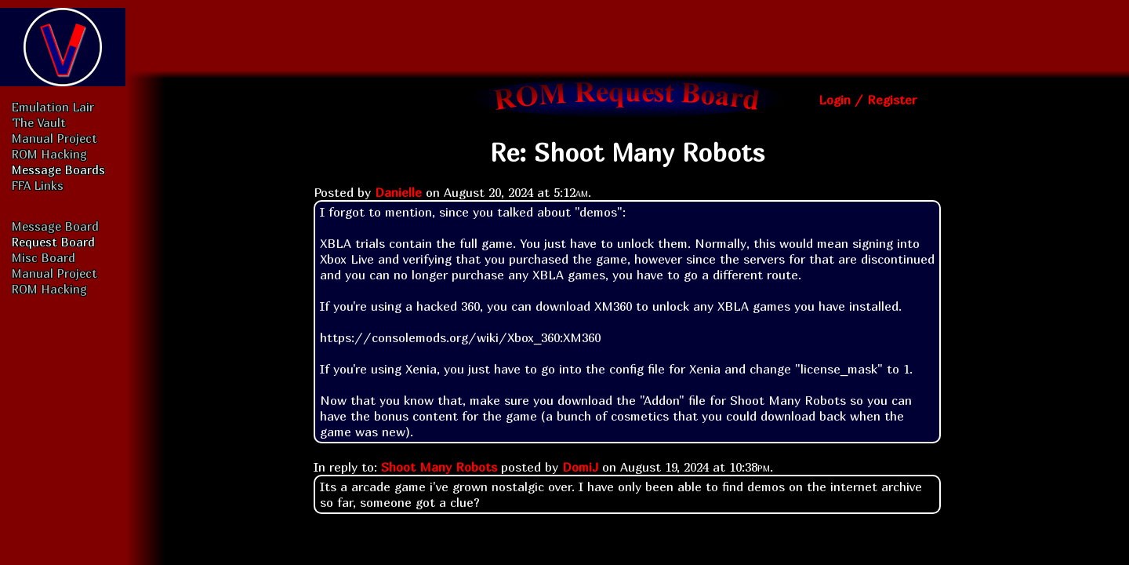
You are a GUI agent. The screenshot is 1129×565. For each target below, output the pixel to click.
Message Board (55, 226)
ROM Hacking (49, 154)
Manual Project (54, 138)
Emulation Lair (53, 107)
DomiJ (580, 467)
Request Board (53, 242)
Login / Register (868, 100)
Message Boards (58, 169)
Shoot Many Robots (439, 467)
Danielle (398, 192)
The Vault (39, 122)
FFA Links (38, 185)
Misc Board (43, 257)
